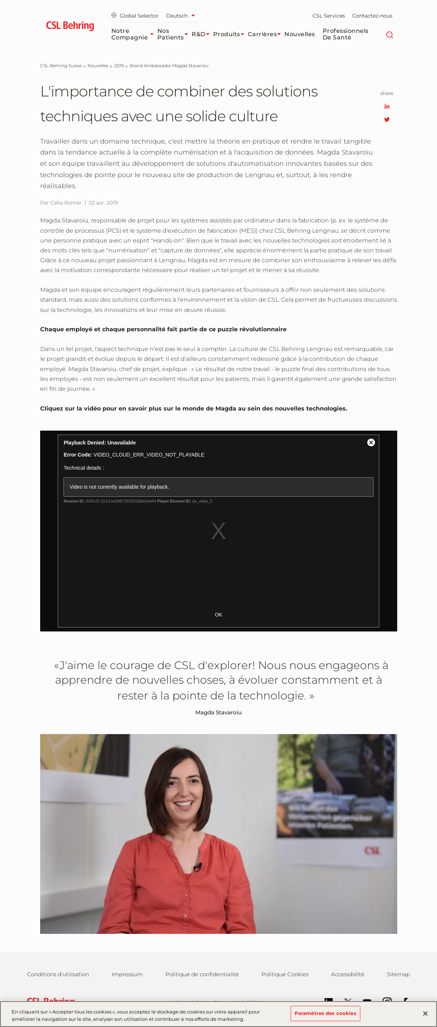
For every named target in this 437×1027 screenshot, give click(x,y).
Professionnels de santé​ (346, 34)
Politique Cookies (284, 974)
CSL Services (329, 15)
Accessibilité (347, 974)
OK (218, 615)
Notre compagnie (134, 34)
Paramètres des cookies (325, 1013)
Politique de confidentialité (202, 974)
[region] (218, 1014)
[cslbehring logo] (70, 27)
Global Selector (135, 15)
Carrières (266, 34)
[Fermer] (425, 1013)
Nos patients (174, 34)
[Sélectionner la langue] (182, 15)
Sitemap (398, 974)
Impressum (127, 974)
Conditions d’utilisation (58, 974)
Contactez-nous (372, 15)
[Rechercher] (389, 34)
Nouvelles (299, 34)
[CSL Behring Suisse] (61, 65)
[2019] (119, 65)
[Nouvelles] (98, 65)
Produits (230, 34)
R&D (202, 34)
